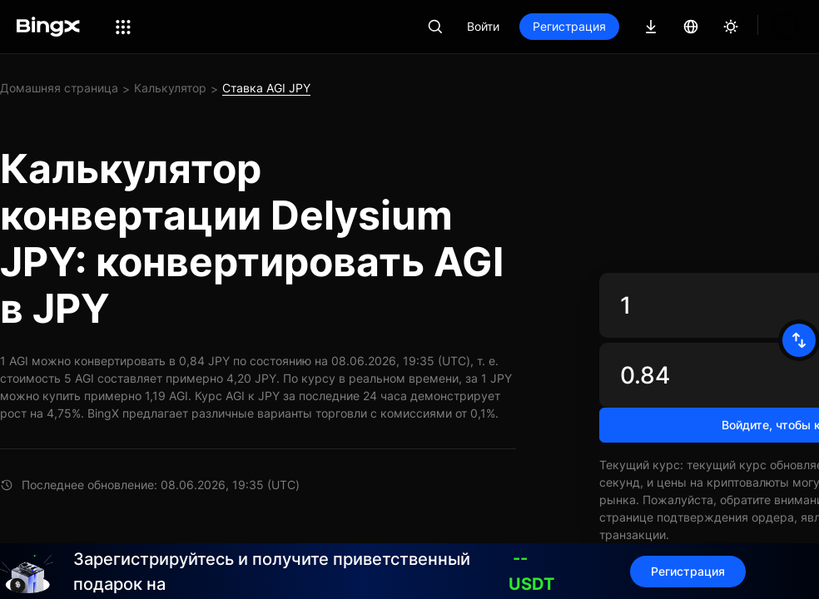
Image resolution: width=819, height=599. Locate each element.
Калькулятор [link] (170, 88)
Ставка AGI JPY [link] (266, 88)
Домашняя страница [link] (59, 88)
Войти (483, 26)
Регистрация (569, 26)
